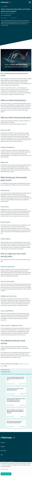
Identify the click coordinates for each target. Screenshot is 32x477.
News (2, 6)
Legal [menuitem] (2, 454)
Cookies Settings (4, 469)
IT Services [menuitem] (3, 442)
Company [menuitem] (2, 446)
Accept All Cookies (6, 474)
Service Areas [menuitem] (3, 450)
